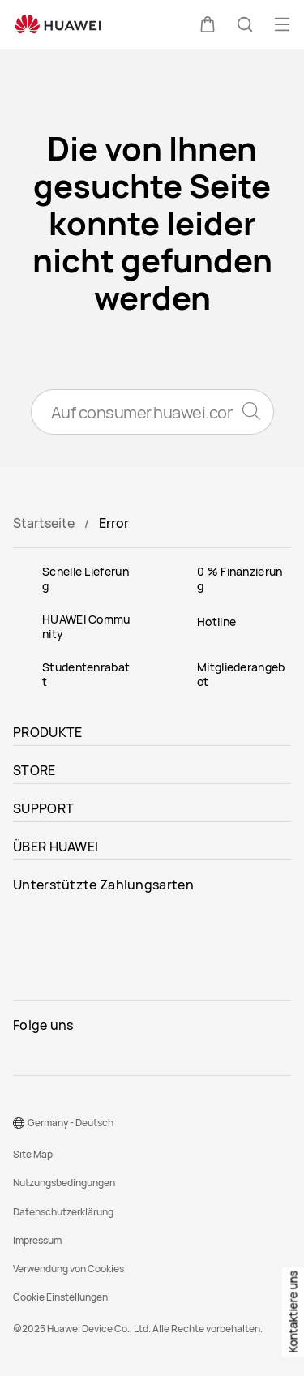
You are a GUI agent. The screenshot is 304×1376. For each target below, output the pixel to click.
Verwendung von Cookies (68, 1268)
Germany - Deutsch (70, 1123)
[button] (207, 24)
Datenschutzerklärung (63, 1212)
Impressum (37, 1240)
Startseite (44, 523)
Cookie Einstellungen (60, 1297)
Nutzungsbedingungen (64, 1183)
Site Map (33, 1154)
